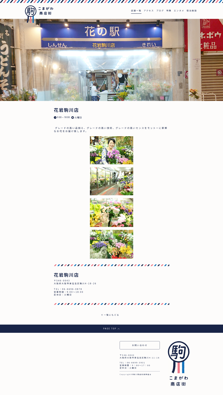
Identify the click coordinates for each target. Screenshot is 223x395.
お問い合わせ (140, 345)
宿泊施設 (192, 10)
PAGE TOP (111, 328)
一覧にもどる (111, 314)
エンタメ (179, 10)
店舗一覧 (136, 10)
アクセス (149, 10)
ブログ (160, 10)
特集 (169, 10)
